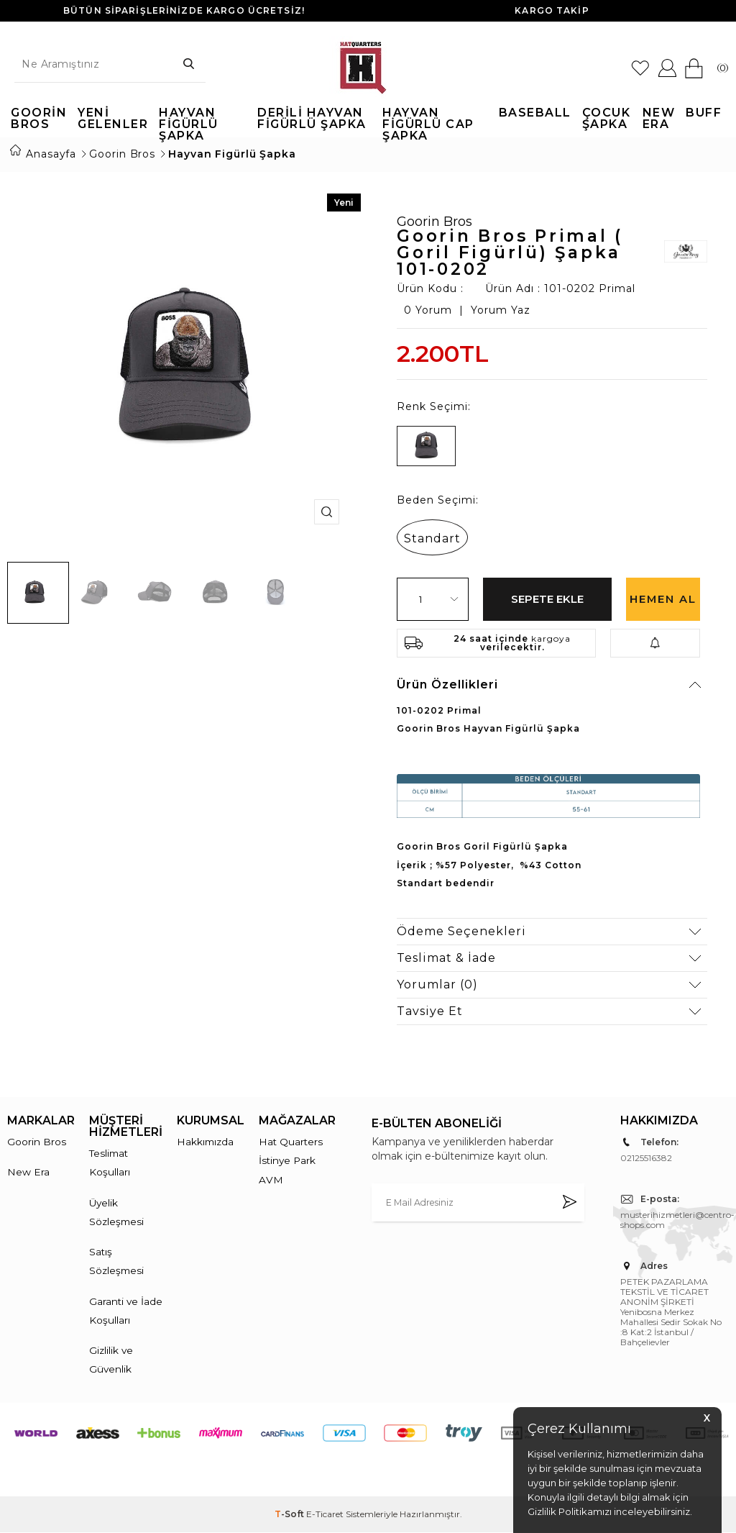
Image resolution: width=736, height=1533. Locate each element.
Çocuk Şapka (606, 119)
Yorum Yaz (500, 305)
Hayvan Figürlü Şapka (188, 119)
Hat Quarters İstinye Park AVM (291, 1156)
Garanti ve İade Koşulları (122, 1309)
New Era (659, 119)
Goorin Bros (39, 119)
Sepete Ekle (547, 593)
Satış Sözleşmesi (117, 1258)
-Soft (290, 1514)
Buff (704, 113)
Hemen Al (663, 600)
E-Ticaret (325, 1514)
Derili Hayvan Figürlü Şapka (312, 119)
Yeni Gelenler (113, 119)
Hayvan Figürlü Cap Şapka (428, 119)
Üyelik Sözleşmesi (117, 1208)
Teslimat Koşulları (110, 1158)
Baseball (535, 113)
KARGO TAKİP (552, 10)
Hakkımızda (206, 1136)
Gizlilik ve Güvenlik (111, 1359)
